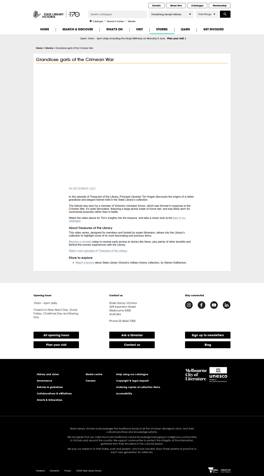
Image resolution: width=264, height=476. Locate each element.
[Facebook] (201, 305)
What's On (114, 29)
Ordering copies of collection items (138, 387)
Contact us (132, 345)
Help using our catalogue (132, 374)
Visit (139, 29)
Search (225, 14)
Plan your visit (175, 38)
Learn (185, 29)
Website (130, 21)
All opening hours (56, 335)
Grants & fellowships (49, 400)
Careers (91, 381)
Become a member (80, 241)
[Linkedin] (226, 305)
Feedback (40, 471)
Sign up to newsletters (208, 335)
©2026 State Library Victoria (88, 471)
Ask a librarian (132, 335)
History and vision (48, 374)
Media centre (94, 374)
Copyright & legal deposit (132, 381)
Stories (162, 29)
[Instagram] (189, 305)
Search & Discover (77, 29)
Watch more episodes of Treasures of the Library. (98, 250)
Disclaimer (54, 471)
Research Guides (114, 21)
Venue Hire (176, 5)
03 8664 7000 (127, 321)
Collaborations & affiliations (54, 393)
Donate (156, 5)
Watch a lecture (85, 262)
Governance (44, 381)
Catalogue (197, 5)
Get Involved (213, 29)
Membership (220, 5)
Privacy (67, 471)
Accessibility (124, 393)
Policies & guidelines (50, 387)
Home (44, 29)
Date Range (206, 14)
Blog (208, 345)
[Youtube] (214, 305)
